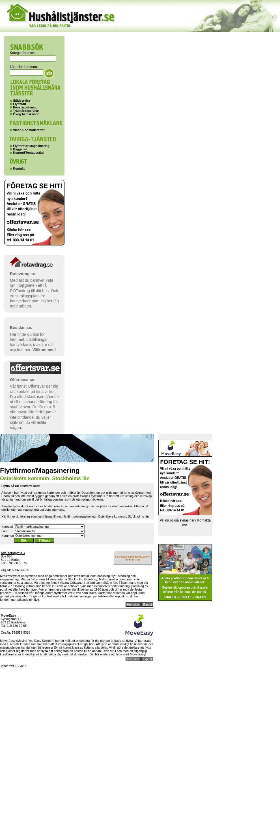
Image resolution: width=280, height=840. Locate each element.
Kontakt (19, 168)
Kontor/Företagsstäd (28, 152)
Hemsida (133, 604)
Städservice (22, 100)
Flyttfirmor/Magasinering (31, 146)
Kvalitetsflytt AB (13, 553)
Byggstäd (20, 149)
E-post (147, 604)
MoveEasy (8, 615)
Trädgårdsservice (26, 110)
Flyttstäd (19, 104)
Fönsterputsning (25, 107)
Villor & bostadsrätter (29, 130)
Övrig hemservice (26, 114)
